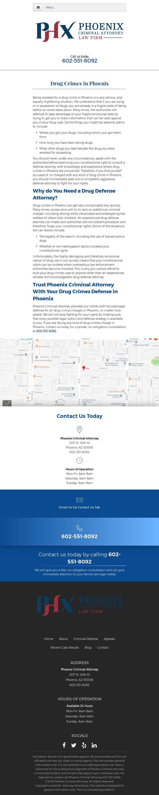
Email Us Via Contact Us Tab (79, 507)
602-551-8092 (79, 61)
